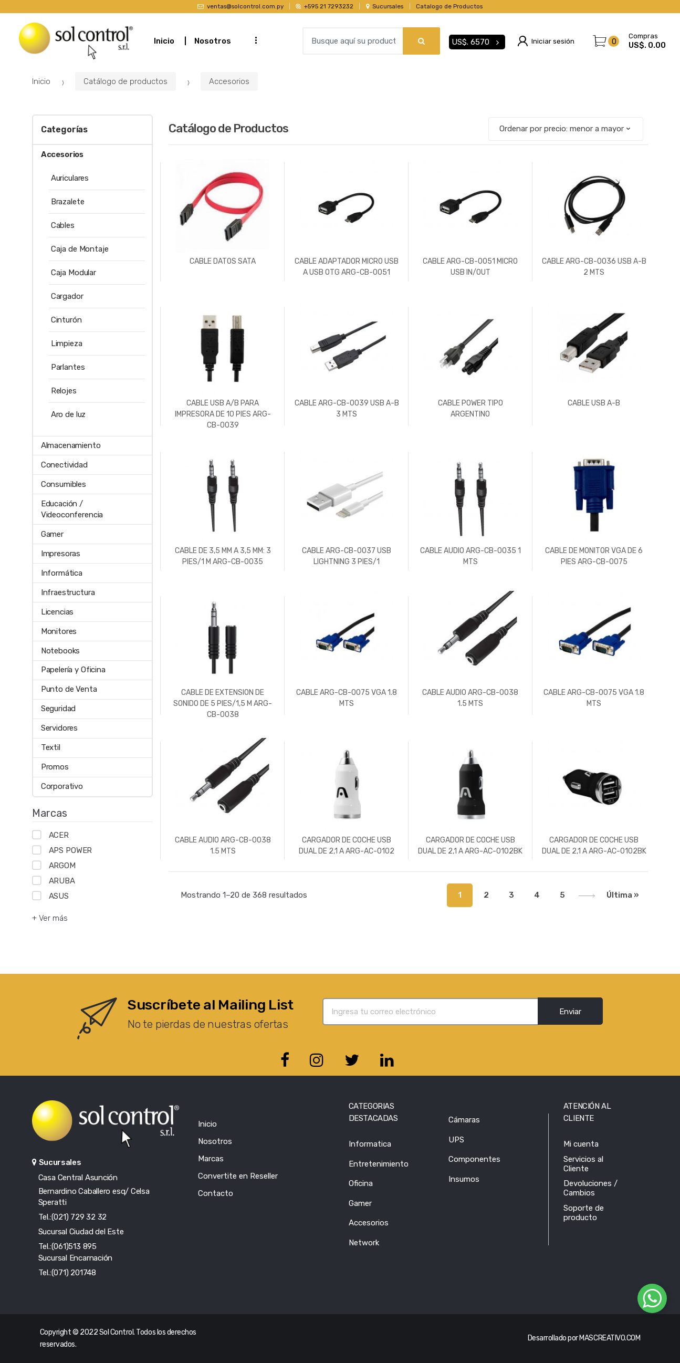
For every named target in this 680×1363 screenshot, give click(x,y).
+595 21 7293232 (324, 6)
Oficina (361, 1183)
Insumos (463, 1179)
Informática (61, 573)
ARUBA (62, 881)
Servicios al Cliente (583, 1163)
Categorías (64, 129)
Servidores (59, 728)
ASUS (59, 896)
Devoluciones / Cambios (590, 1188)
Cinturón (66, 320)
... (252, 40)
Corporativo (62, 786)
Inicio (164, 41)
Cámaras (464, 1120)
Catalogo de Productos (449, 6)
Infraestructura (68, 592)
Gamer (52, 534)
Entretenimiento (379, 1164)
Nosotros (212, 41)
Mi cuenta (581, 1144)
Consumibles (63, 484)
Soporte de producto (583, 1212)
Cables (63, 225)
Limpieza (66, 343)
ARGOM (62, 865)
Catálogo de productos (125, 81)
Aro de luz (68, 414)
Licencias (57, 612)
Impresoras (61, 553)
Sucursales (385, 6)
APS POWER (70, 850)
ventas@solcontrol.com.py (240, 6)
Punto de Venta (69, 689)
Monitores (59, 631)
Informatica (370, 1144)
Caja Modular (73, 272)
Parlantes (68, 367)
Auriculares (70, 178)
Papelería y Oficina (73, 669)
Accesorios (229, 81)
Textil (50, 747)
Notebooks (60, 651)
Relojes (64, 391)
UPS (456, 1139)
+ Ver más (50, 918)
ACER (59, 835)
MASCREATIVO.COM (609, 1338)
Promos (55, 767)
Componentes (474, 1159)
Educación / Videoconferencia (72, 509)
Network (364, 1242)
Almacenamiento (71, 445)
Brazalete (68, 201)
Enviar (570, 1011)
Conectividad (64, 465)
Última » (622, 895)
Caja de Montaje (80, 249)
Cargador (67, 296)
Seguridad (58, 708)
